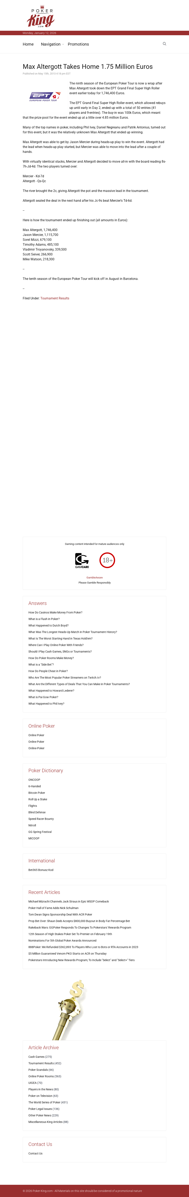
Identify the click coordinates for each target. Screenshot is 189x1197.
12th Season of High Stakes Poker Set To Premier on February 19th (70, 934)
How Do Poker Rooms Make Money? (51, 658)
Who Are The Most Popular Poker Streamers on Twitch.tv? (64, 677)
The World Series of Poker (44, 1102)
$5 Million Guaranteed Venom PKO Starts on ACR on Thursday (67, 953)
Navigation (50, 44)
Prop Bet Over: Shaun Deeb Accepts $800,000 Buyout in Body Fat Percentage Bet (79, 921)
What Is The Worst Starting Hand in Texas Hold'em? (60, 638)
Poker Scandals (38, 1069)
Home (28, 44)
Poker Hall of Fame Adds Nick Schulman (53, 908)
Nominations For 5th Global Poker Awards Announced (62, 940)
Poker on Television (40, 1095)
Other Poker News (39, 1115)
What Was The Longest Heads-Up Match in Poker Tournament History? (72, 632)
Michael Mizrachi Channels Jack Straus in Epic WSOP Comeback (68, 901)
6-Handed (34, 786)
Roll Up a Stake (37, 799)
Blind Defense (36, 812)
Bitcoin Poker (36, 792)
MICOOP (33, 838)
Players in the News (40, 1089)
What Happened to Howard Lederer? (51, 690)
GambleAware (94, 577)
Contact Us (35, 1153)
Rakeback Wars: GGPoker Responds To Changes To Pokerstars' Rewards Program (79, 927)
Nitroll (32, 825)
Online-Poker (36, 748)
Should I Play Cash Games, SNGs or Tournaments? (60, 651)
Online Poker (36, 735)
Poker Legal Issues (40, 1108)
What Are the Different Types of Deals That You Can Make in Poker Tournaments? (79, 684)
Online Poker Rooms (41, 1076)
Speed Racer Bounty (41, 818)
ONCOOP (34, 779)
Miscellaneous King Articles (45, 1122)
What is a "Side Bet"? (41, 664)
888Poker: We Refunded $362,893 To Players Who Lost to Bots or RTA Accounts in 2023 (83, 947)
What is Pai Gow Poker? (43, 697)
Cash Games (36, 1056)
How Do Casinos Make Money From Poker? (55, 612)
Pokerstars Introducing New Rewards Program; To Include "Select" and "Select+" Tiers (81, 960)
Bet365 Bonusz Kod (40, 870)
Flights (32, 805)
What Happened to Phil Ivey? (46, 703)
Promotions (78, 44)
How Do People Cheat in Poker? (48, 671)
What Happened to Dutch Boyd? (48, 625)
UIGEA (32, 1082)
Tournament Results (54, 298)
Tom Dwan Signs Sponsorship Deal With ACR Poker (60, 914)
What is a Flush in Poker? (44, 619)
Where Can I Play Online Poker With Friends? (56, 645)
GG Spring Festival (40, 831)
